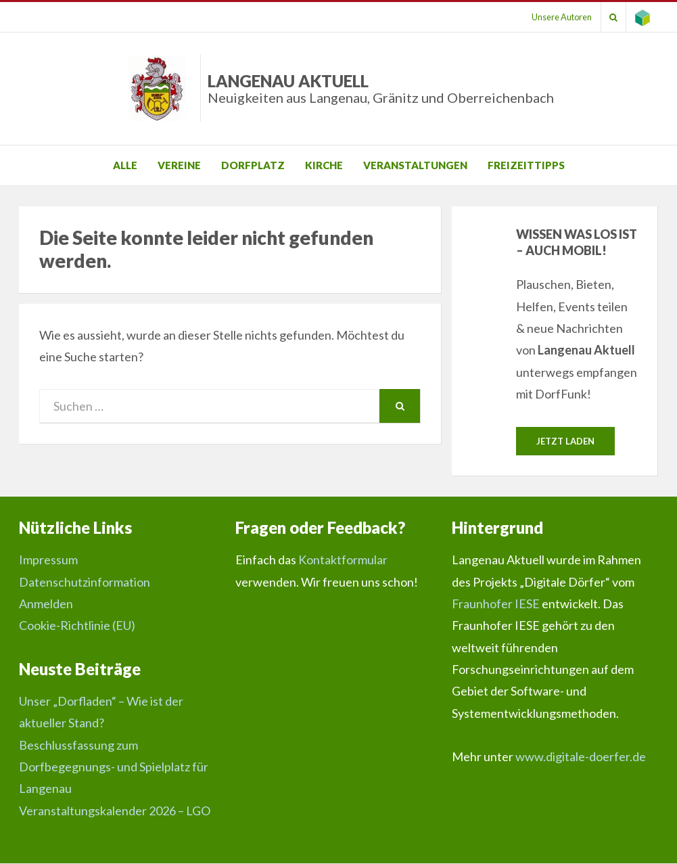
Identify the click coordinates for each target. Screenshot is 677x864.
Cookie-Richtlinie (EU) (77, 625)
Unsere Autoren (553, 17)
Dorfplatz (253, 165)
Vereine (179, 165)
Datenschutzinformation (84, 582)
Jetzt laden (565, 441)
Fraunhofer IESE (496, 604)
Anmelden (46, 604)
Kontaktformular (343, 560)
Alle (125, 165)
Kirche (324, 165)
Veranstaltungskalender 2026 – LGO (114, 811)
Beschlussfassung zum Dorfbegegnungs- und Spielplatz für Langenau (113, 767)
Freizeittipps (526, 165)
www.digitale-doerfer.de (580, 757)
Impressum (48, 560)
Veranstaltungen (415, 165)
